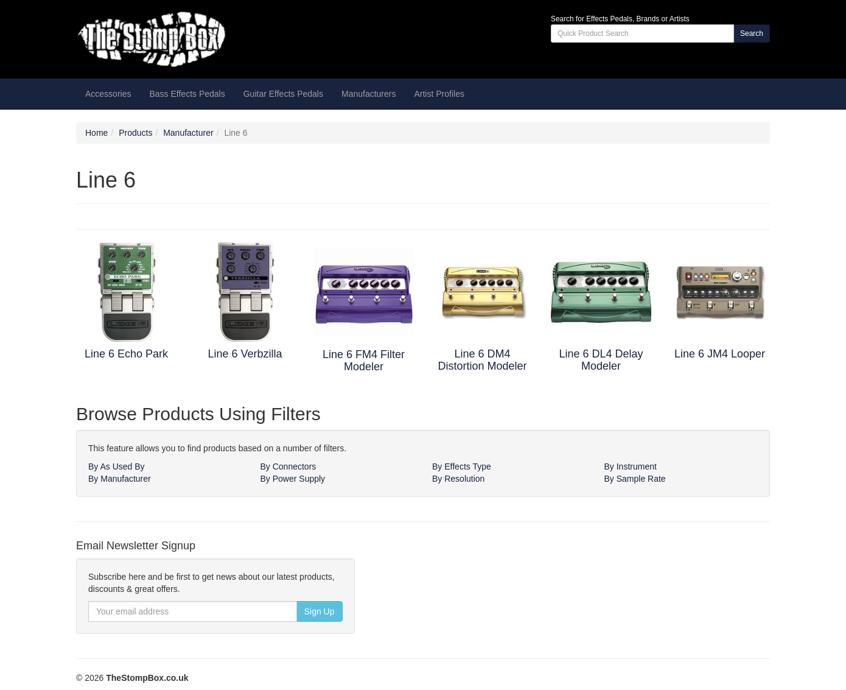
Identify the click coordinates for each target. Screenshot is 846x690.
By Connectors (288, 466)
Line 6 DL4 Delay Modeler (601, 360)
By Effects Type (461, 466)
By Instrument (630, 466)
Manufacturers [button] (368, 94)
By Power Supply (293, 479)
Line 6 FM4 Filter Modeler (364, 360)
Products (135, 133)
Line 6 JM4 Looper (719, 354)
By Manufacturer (119, 479)
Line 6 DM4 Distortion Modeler (482, 360)
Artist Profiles (439, 94)
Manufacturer (188, 133)
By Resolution (458, 479)
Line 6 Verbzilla (245, 354)
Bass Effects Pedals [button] (187, 94)
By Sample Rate (635, 479)
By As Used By (116, 466)
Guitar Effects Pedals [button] (283, 94)
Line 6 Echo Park (126, 354)
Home (96, 133)
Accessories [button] (108, 94)
